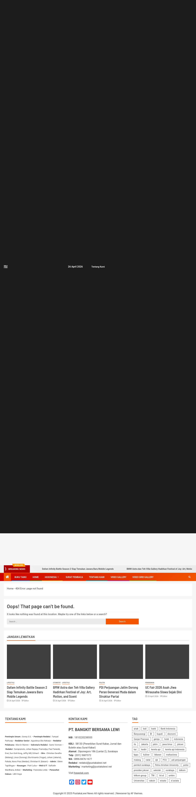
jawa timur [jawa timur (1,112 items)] (167, 744)
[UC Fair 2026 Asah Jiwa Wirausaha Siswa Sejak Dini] (167, 662)
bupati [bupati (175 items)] (160, 734)
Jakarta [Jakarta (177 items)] (144, 744)
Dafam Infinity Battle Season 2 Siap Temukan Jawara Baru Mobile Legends (74, 569)
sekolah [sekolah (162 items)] (157, 770)
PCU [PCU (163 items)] (165, 760)
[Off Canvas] (6, 266)
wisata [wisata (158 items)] (163, 780)
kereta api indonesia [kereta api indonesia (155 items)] (174, 749)
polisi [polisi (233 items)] (185, 765)
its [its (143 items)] (135, 744)
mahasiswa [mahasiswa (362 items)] (171, 754)
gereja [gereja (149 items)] (157, 739)
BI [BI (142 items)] (151, 734)
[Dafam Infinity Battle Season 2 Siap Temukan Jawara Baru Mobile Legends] (29, 662)
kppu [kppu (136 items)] (136, 754)
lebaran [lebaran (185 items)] (157, 754)
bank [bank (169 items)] (153, 728)
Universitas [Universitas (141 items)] (139, 780)
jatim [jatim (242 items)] (155, 744)
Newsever (121, 793)
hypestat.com (81, 772)
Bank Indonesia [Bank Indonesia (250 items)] (168, 728)
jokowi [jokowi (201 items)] (180, 744)
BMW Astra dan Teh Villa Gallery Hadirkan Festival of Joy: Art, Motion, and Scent (74, 691)
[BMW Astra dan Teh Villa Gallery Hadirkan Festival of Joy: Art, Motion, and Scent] (75, 662)
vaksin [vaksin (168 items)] (152, 780)
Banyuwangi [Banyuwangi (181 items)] (139, 734)
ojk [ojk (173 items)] (156, 760)
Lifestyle (10, 682)
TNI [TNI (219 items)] (153, 775)
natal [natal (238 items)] (148, 760)
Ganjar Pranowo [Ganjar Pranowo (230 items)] (141, 739)
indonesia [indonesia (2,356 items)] (178, 739)
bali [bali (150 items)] (145, 728)
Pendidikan (149, 682)
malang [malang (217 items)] (137, 760)
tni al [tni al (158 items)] (161, 775)
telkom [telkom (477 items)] (182, 770)
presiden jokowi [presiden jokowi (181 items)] (141, 770)
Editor (26, 701)
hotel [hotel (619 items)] (166, 739)
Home (36, 577)
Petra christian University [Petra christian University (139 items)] (167, 765)
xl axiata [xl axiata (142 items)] (175, 780)
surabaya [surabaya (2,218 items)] (170, 770)
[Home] (7, 577)
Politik (102, 682)
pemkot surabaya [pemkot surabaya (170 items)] (142, 765)
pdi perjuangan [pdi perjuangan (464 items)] (179, 760)
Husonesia (51, 577)
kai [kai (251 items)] (135, 749)
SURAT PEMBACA (74, 577)
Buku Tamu (20, 577)
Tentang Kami (97, 267)
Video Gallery (118, 577)
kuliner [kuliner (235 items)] (146, 754)
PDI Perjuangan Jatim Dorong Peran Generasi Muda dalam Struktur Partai (118, 691)
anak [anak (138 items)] (136, 728)
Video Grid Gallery (142, 577)
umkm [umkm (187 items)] (172, 775)
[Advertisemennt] (130, 549)
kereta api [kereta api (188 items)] (155, 749)
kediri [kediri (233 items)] (144, 749)
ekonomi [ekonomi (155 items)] (172, 734)
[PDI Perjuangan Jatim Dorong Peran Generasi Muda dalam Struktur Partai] (121, 662)
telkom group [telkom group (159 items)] (140, 775)
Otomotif (56, 682)
